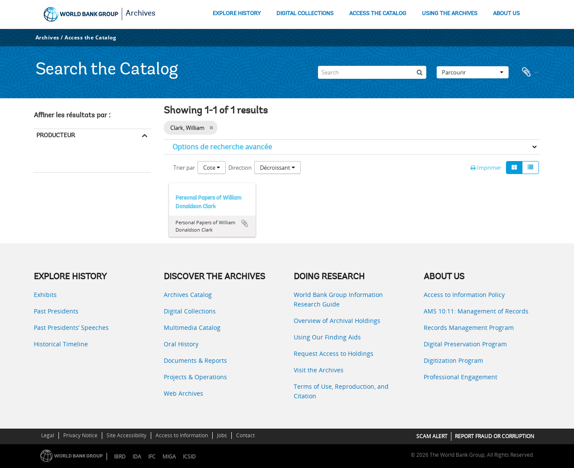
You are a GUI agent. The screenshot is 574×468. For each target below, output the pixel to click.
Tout (43, 148)
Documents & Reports (195, 360)
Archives (141, 14)
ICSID (189, 456)
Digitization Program (453, 360)
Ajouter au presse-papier (244, 223)
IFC (152, 456)
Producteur (55, 135)
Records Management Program (469, 327)
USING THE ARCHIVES (449, 13)
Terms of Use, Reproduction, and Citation (341, 391)
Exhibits (45, 294)
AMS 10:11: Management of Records (476, 311)
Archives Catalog (188, 294)
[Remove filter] (211, 127)
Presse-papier (530, 72)
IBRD (120, 456)
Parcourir (472, 72)
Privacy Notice (80, 435)
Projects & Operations (195, 377)
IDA (137, 456)
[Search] (372, 72)
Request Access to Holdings (333, 353)
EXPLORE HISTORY (237, 13)
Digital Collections (190, 311)
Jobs (222, 435)
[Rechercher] (419, 72)
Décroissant (277, 167)
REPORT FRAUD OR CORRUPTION (494, 436)
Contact (245, 435)
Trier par (184, 167)
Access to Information (182, 435)
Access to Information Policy (464, 294)
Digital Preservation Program (465, 344)
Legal (47, 435)
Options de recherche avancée (222, 147)
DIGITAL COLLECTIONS (305, 13)
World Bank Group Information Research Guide (338, 299)
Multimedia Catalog (192, 327)
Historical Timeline (61, 344)
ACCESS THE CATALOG (377, 13)
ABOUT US (506, 13)
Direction (240, 167)
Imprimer (485, 167)
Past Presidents (56, 311)
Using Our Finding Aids (327, 337)
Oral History (181, 344)
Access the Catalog (90, 37)
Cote (211, 167)
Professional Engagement (460, 377)
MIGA (169, 456)
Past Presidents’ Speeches (71, 327)
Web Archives (183, 393)
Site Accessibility (126, 435)
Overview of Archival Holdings (337, 320)
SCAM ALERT (432, 436)
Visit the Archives (319, 370)
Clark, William (52, 160)
